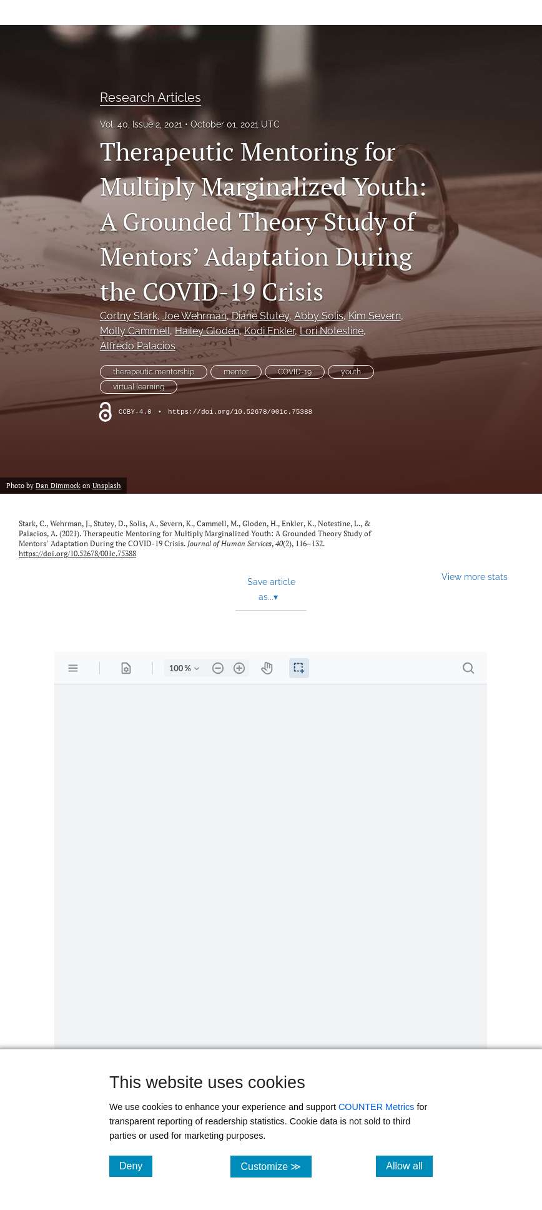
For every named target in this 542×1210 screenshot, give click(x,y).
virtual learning (138, 386)
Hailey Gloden (207, 331)
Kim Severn (374, 316)
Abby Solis (318, 316)
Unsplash (106, 485)
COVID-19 (295, 372)
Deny (135, 1165)
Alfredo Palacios (137, 346)
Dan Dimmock (58, 485)
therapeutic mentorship (153, 372)
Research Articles (150, 97)
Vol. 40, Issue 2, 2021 (141, 124)
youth (351, 372)
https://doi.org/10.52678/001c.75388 (240, 412)
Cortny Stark (128, 316)
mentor (236, 372)
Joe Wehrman (194, 316)
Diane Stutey (260, 316)
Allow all (409, 1165)
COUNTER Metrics (376, 1107)
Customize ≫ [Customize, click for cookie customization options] (275, 1166)
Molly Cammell (135, 331)
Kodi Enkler (269, 331)
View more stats (474, 576)
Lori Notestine (331, 331)
